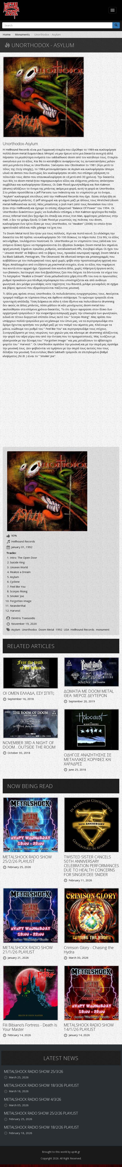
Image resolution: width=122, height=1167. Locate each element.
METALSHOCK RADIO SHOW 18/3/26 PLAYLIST (41, 1085)
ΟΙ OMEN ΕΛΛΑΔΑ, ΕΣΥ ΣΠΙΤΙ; (28, 693)
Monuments (22, 34)
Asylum (15, 629)
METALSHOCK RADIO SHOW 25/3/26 (33, 1071)
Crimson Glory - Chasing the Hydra (89, 950)
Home (7, 34)
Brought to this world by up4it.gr (61, 1152)
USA (66, 629)
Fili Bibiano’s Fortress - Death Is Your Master (30, 1027)
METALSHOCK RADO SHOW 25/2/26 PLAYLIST (27, 859)
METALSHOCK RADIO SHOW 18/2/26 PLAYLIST (41, 1127)
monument (102, 629)
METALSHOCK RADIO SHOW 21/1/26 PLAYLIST (28, 950)
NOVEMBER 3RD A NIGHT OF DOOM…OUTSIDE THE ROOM (29, 745)
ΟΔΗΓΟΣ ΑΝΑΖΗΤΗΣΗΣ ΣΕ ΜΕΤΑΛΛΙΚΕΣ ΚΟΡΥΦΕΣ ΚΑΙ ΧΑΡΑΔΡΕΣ (87, 759)
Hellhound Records (82, 629)
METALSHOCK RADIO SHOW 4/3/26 (32, 1099)
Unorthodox (29, 629)
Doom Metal (46, 629)
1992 (59, 629)
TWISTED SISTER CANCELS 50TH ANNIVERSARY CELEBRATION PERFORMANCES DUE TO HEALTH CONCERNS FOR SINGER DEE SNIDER (91, 865)
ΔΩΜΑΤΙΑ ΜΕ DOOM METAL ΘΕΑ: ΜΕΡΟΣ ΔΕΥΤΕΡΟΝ (89, 693)
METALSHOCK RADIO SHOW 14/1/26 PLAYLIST (89, 1027)
